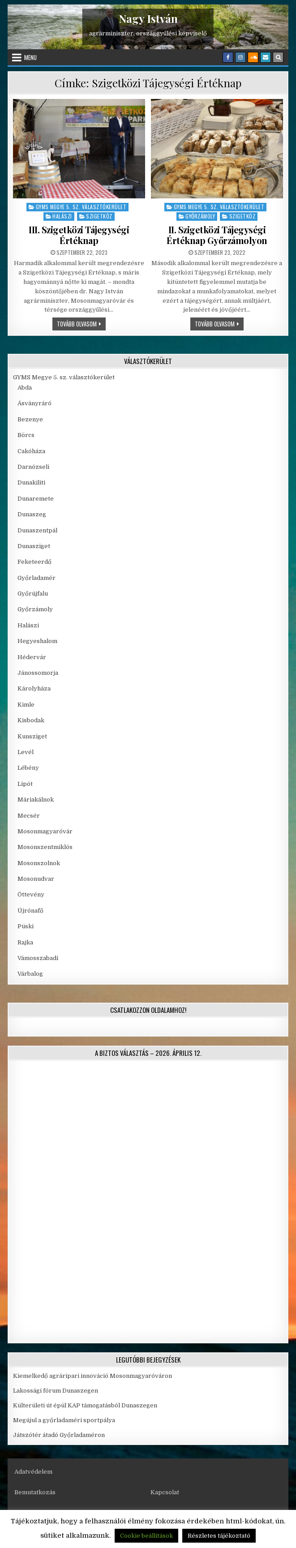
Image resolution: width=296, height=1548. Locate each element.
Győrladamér (36, 578)
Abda (24, 387)
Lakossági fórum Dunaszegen (56, 1390)
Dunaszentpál (37, 530)
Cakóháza (31, 451)
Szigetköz (99, 216)
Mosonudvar (35, 878)
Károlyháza (34, 688)
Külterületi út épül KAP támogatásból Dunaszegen (85, 1405)
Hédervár (31, 657)
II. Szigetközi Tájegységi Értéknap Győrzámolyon (217, 234)
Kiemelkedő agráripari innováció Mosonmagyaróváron (92, 1375)
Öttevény (30, 894)
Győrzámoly (200, 216)
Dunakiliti (31, 482)
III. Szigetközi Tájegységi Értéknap (79, 234)
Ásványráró (34, 403)
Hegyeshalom (37, 641)
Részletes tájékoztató (219, 1535)
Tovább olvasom (81, 323)
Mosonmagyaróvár (45, 831)
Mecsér (28, 815)
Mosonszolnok (38, 863)
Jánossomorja (37, 672)
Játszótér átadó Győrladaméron (59, 1435)
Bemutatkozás (35, 1492)
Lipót (25, 783)
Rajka (25, 942)
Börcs (25, 435)
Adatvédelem (33, 1471)
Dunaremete (35, 498)
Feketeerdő (34, 561)
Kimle (25, 704)
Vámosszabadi (37, 958)
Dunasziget (33, 546)
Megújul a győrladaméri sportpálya (64, 1420)
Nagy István (148, 19)
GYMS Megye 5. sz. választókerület (81, 206)
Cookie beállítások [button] (146, 1535)
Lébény (28, 767)
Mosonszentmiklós (45, 847)
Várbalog (30, 973)
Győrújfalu (32, 593)
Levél (25, 752)
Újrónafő (30, 910)
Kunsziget (32, 736)
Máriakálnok (35, 799)
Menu (30, 57)
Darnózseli (33, 466)
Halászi (62, 216)
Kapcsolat (164, 1492)
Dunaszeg (31, 514)
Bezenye (30, 419)
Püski (25, 926)
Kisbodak (30, 720)
